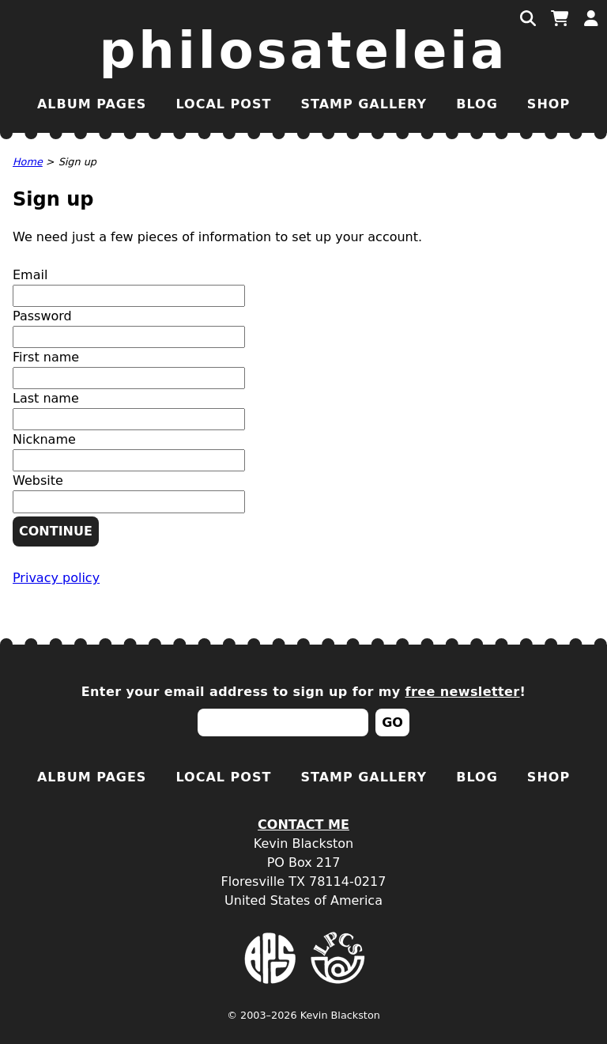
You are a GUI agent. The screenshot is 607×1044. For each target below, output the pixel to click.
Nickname (44, 439)
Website (38, 480)
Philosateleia (304, 50)
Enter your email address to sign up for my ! (303, 691)
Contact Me (303, 824)
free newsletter (462, 691)
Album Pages (91, 104)
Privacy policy (56, 577)
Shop (548, 104)
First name (46, 357)
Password (42, 315)
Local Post (223, 104)
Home (28, 162)
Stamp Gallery (363, 104)
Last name (46, 398)
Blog (477, 104)
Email (30, 274)
